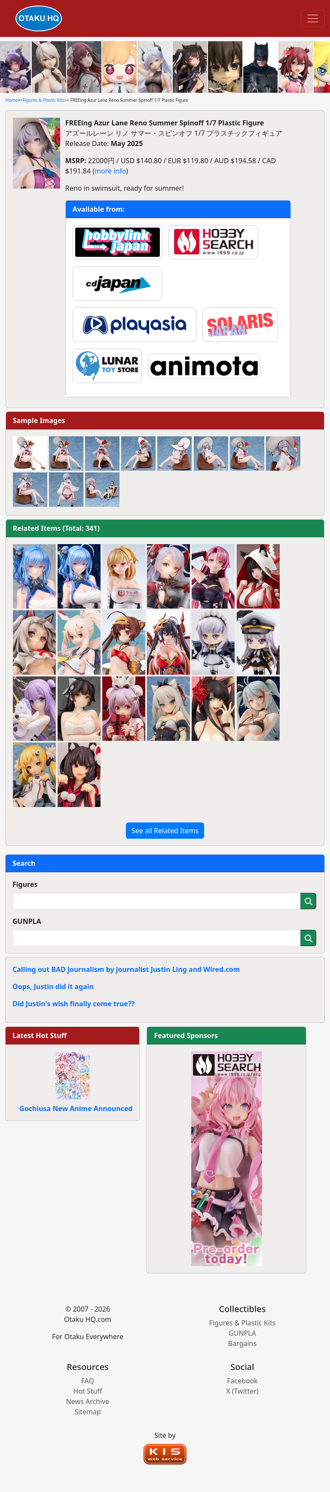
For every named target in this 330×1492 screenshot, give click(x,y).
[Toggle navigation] (313, 18)
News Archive (88, 1401)
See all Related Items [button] (165, 830)
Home (12, 100)
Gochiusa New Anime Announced (75, 1108)
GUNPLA (26, 921)
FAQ (87, 1380)
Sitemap (87, 1411)
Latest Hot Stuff (39, 1035)
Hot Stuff (87, 1391)
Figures (25, 884)
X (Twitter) (242, 1391)
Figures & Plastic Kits (43, 100)
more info (110, 171)
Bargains (242, 1343)
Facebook (242, 1380)
